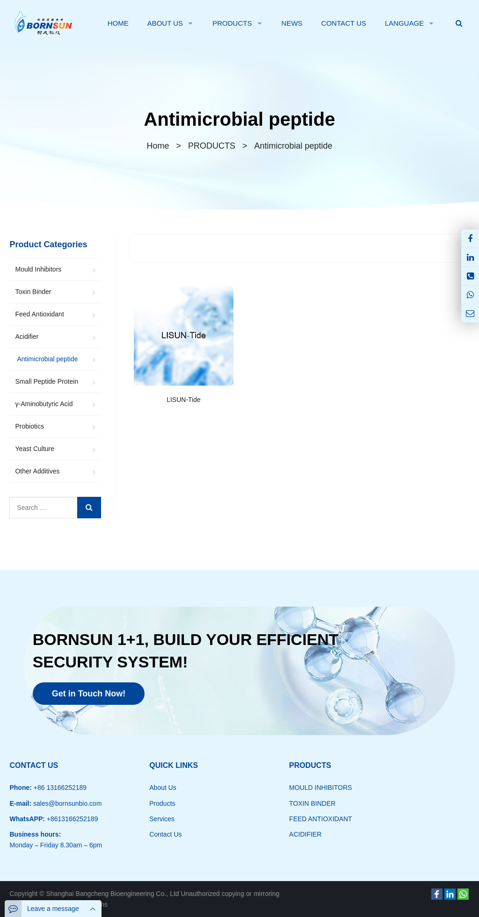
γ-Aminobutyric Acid (44, 404)
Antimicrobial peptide (239, 119)
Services (161, 819)
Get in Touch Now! (89, 693)
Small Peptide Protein (46, 381)
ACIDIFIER (305, 834)
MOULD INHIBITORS (320, 787)
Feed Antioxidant (39, 314)
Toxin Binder (33, 291)
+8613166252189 (71, 819)
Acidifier (26, 336)
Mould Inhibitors (38, 269)
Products (162, 803)
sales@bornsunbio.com (66, 803)
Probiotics (29, 426)
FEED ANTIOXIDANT (320, 819)
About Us (162, 787)
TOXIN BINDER (312, 803)
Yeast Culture (34, 448)
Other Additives (37, 471)
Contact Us (165, 834)
